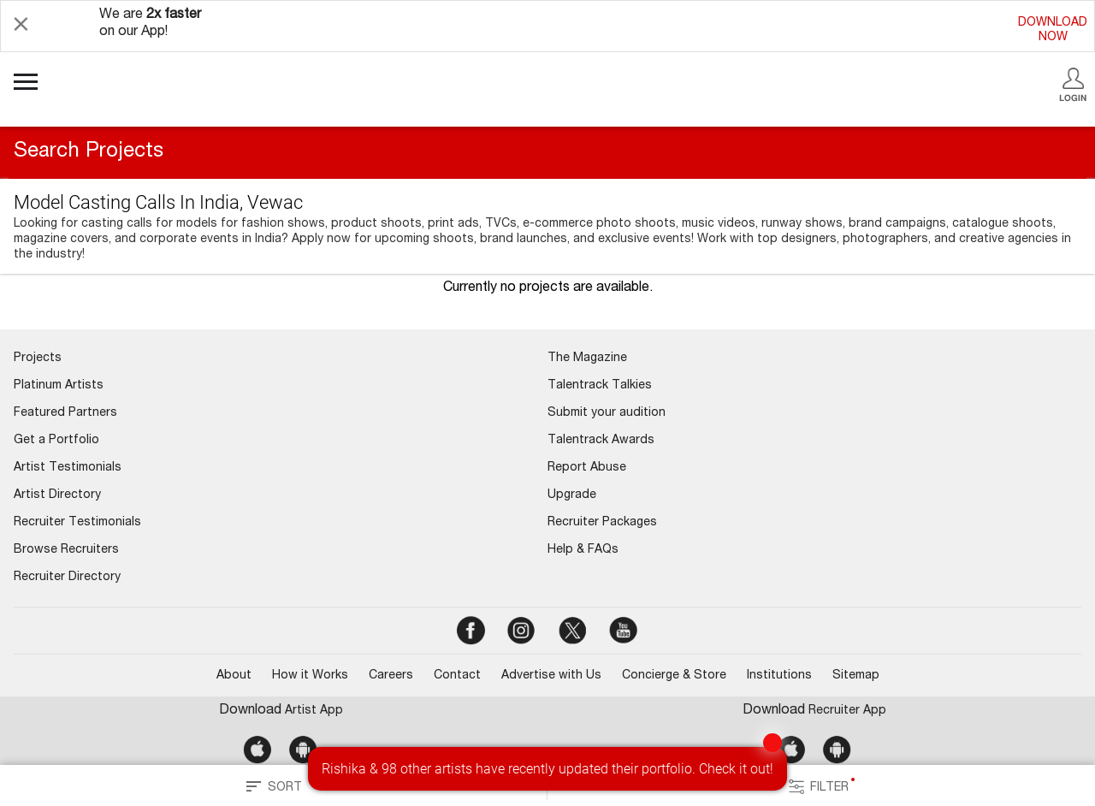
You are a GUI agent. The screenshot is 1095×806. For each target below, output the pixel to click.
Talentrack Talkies (600, 386)
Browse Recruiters (66, 550)
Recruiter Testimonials (77, 523)
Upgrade (572, 495)
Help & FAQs (583, 550)
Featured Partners (65, 413)
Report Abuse (587, 468)
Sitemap (855, 676)
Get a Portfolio (56, 441)
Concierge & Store (674, 676)
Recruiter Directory (67, 578)
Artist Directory (57, 495)
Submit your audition (607, 413)
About (234, 676)
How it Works (310, 676)
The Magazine (587, 358)
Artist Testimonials (67, 468)
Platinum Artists (59, 386)
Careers (391, 676)
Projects (38, 358)
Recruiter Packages (602, 523)
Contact (457, 676)
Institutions (779, 676)
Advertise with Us (551, 676)
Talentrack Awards (601, 441)
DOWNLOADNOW (1052, 30)
